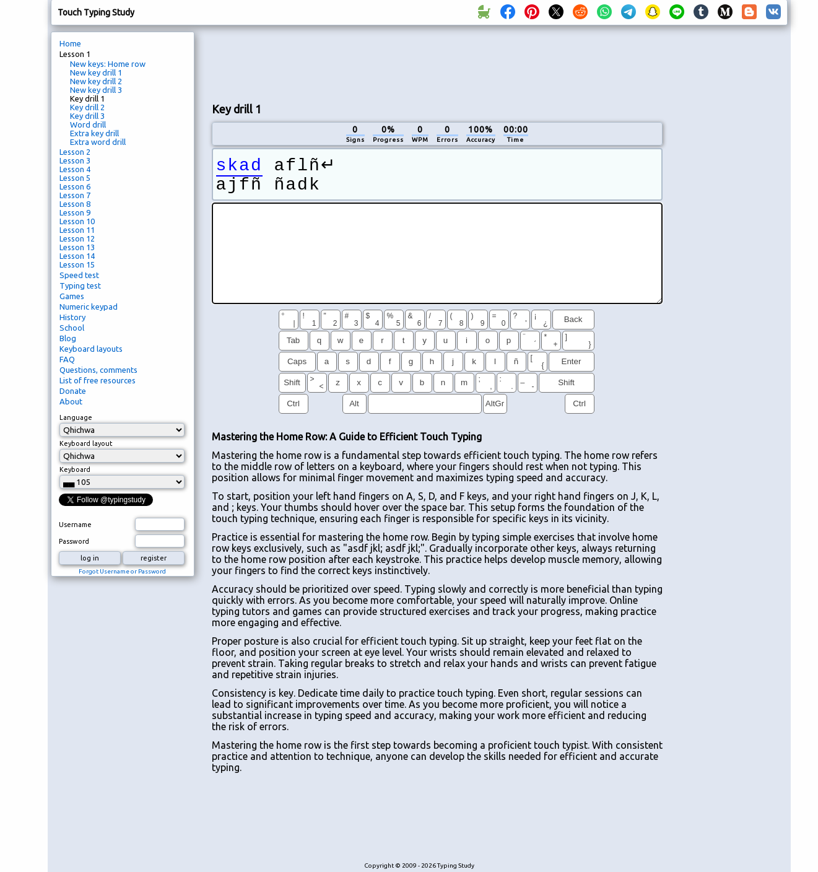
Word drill (88, 124)
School (71, 327)
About (70, 401)
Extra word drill (98, 141)
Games (71, 296)
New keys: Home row (108, 63)
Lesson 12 (77, 238)
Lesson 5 (74, 177)
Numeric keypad (88, 306)
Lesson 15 (77, 264)
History (72, 317)
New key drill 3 (96, 89)
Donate (72, 390)
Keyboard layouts (91, 348)
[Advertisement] (437, 62)
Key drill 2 (87, 107)
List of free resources (97, 380)
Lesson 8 (74, 203)
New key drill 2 (96, 81)
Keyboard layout (86, 443)
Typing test (80, 285)
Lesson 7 (74, 195)
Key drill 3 (87, 115)
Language (75, 417)
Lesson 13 (77, 247)
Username (75, 524)
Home (70, 43)
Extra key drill (94, 133)
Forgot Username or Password (122, 571)
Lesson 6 (74, 186)
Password (74, 541)
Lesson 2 (74, 151)
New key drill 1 (96, 72)
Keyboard (74, 469)
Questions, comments (98, 369)
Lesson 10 (77, 221)
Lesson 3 (74, 160)
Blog (67, 338)
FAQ (67, 359)
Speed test (79, 275)
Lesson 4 (74, 169)
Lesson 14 (77, 255)
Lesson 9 (74, 212)
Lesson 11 (77, 229)
